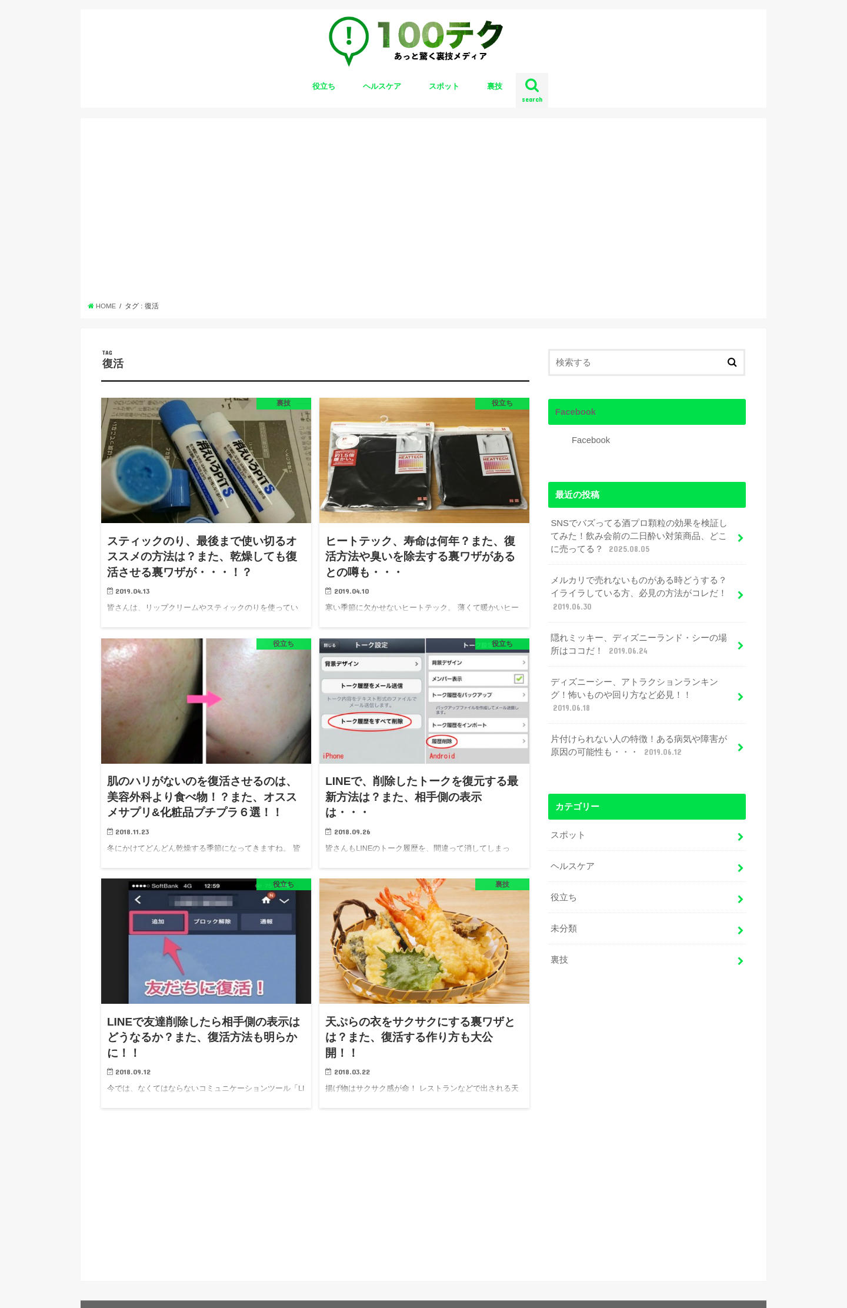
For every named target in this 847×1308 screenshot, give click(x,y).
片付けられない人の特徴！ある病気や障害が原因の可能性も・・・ (639, 746)
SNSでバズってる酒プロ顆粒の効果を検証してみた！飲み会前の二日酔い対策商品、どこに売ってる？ (639, 536)
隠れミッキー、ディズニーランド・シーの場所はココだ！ (639, 645)
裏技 (494, 86)
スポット (444, 86)
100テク (659, 1289)
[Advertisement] (424, 213)
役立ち (323, 86)
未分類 (564, 928)
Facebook (575, 412)
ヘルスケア (382, 86)
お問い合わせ (124, 1289)
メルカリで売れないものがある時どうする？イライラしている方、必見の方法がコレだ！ (639, 593)
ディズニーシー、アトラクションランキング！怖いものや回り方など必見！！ (634, 695)
